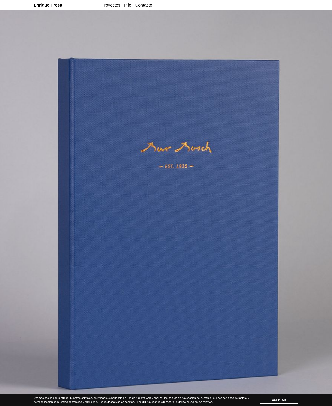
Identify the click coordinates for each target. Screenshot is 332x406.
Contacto (143, 5)
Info (127, 5)
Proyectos (110, 5)
